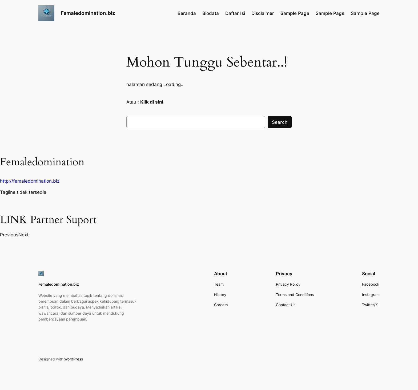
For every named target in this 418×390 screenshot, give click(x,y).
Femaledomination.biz (88, 13)
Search (279, 122)
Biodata (210, 13)
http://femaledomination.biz (29, 181)
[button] (9, 234)
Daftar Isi (235, 13)
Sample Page (294, 13)
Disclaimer (262, 13)
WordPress (73, 359)
